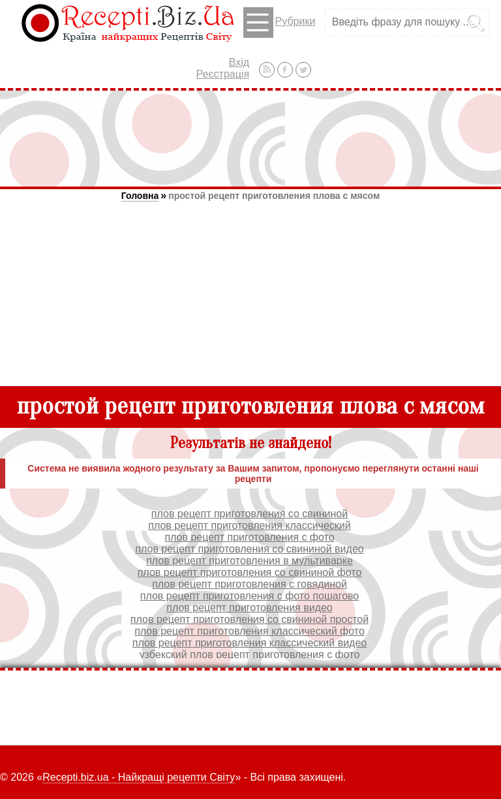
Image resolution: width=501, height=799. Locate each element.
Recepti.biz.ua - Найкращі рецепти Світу (138, 777)
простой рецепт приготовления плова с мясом (274, 195)
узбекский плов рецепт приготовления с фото (250, 654)
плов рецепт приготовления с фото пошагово (249, 595)
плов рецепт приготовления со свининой (249, 513)
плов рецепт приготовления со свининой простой (249, 619)
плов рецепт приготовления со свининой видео (249, 548)
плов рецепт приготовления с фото (249, 537)
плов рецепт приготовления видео (249, 607)
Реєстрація (223, 74)
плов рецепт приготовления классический (249, 525)
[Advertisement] (250, 138)
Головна (140, 195)
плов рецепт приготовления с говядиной (249, 584)
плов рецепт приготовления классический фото (249, 631)
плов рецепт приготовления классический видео (249, 642)
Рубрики (279, 22)
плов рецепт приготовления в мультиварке (249, 560)
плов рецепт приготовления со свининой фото (250, 572)
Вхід (239, 62)
